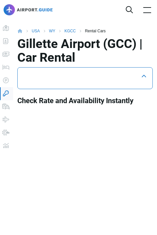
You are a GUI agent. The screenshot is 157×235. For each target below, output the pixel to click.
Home (24, 31)
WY (52, 31)
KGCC (70, 31)
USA (36, 31)
